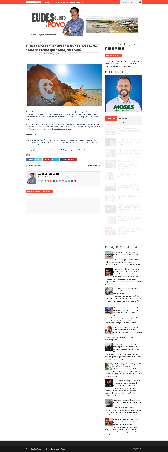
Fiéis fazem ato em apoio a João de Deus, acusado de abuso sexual (129, 175)
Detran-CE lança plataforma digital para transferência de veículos (128, 196)
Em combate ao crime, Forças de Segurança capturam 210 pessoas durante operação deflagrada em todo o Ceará (128, 186)
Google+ (47, 159)
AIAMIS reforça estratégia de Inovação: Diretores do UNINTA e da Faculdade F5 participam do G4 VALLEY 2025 (129, 208)
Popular (111, 119)
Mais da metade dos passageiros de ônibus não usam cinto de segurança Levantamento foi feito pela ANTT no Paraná (128, 164)
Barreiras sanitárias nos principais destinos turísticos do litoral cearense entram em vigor (129, 130)
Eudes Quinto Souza (48, 173)
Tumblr (63, 159)
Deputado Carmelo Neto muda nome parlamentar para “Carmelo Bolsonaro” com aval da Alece (129, 141)
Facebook (29, 159)
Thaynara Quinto (32, 54)
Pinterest (72, 159)
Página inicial (137, 448)
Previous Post (35, 165)
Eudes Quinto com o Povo (55, 449)
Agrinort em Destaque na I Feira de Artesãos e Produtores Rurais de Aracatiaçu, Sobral (68, 2)
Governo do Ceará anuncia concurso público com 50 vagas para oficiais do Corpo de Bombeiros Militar (129, 230)
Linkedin (55, 159)
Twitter (38, 159)
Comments (123, 121)
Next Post (92, 165)
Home (27, 43)
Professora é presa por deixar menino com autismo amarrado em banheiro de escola (129, 218)
